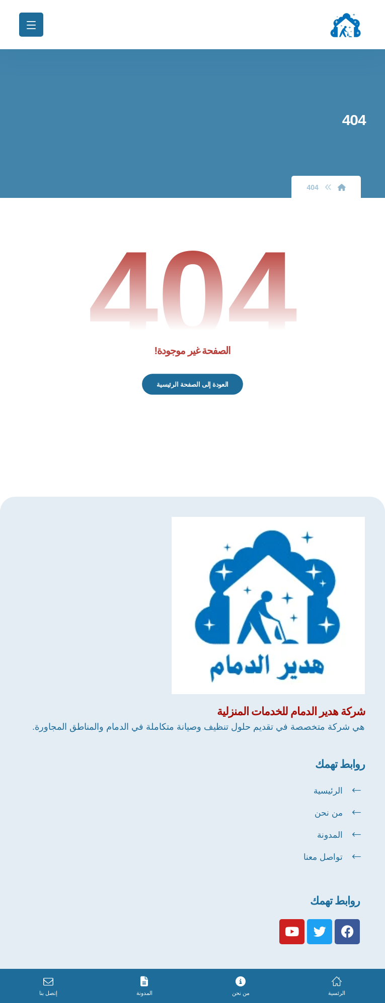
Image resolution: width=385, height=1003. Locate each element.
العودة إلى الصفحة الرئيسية (192, 384)
